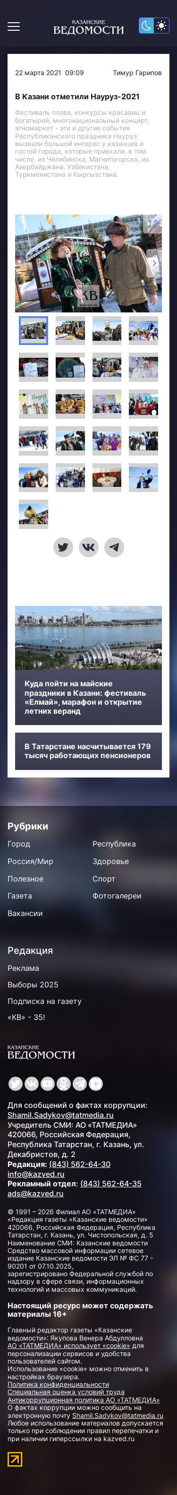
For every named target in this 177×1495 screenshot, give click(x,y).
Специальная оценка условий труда (66, 1392)
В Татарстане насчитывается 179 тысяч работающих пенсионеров (88, 751)
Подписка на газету (45, 1001)
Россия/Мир (30, 861)
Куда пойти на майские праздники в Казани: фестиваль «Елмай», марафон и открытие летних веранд (85, 697)
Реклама (23, 968)
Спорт (104, 878)
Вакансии (25, 913)
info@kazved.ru (36, 1174)
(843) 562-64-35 (111, 1183)
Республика (114, 843)
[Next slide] (154, 263)
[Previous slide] (23, 263)
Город (19, 843)
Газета (20, 895)
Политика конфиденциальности (58, 1384)
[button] (33, 331)
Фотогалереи (117, 895)
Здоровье (111, 861)
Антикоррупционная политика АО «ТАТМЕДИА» (84, 1400)
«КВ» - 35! (26, 1017)
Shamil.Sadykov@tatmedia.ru (61, 1115)
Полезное (25, 878)
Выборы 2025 (33, 984)
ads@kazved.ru (36, 1193)
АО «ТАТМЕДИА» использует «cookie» (69, 1345)
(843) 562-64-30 (79, 1164)
